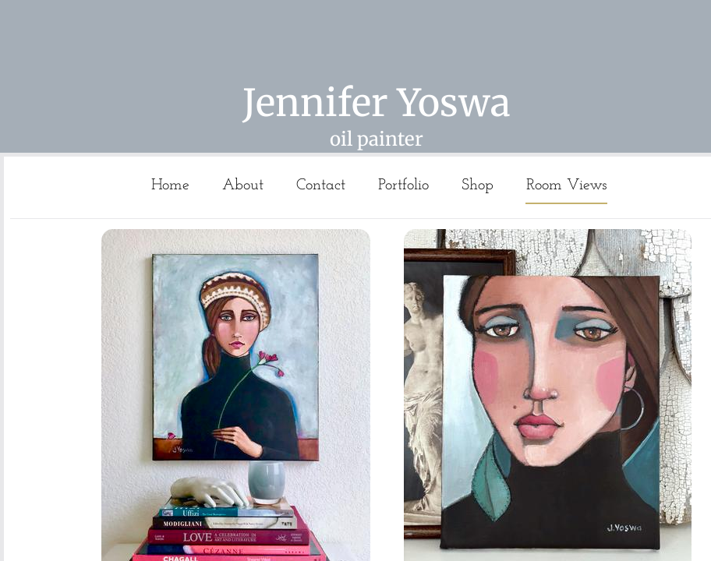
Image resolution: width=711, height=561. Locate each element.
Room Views (566, 185)
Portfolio (403, 185)
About (243, 185)
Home (170, 185)
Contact (320, 185)
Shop (477, 185)
